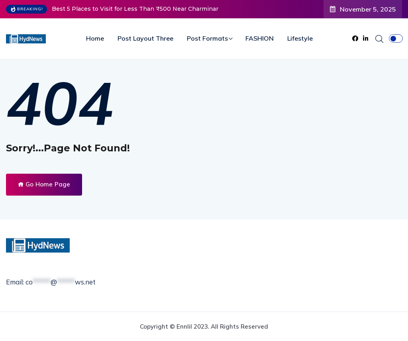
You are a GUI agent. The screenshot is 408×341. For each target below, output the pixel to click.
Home (95, 38)
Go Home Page (44, 184)
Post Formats (207, 38)
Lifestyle (300, 38)
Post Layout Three (145, 38)
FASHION (259, 38)
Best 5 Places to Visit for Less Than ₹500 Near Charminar (135, 8)
